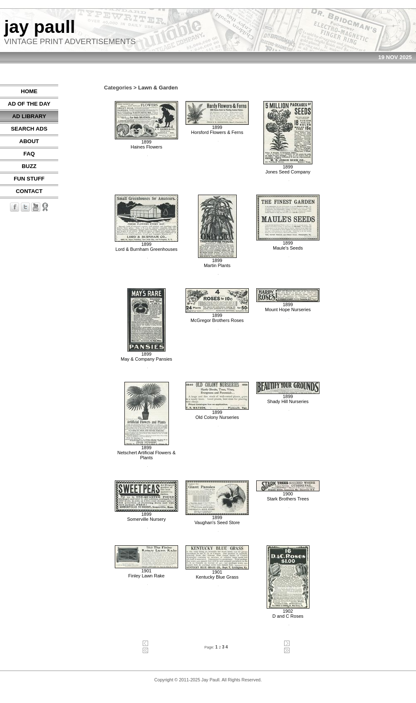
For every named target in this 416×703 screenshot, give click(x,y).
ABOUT (29, 141)
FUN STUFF (29, 179)
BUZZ (29, 166)
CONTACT (29, 191)
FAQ (29, 154)
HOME (29, 91)
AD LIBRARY (29, 116)
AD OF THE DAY (29, 104)
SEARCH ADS (29, 129)
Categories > (120, 87)
